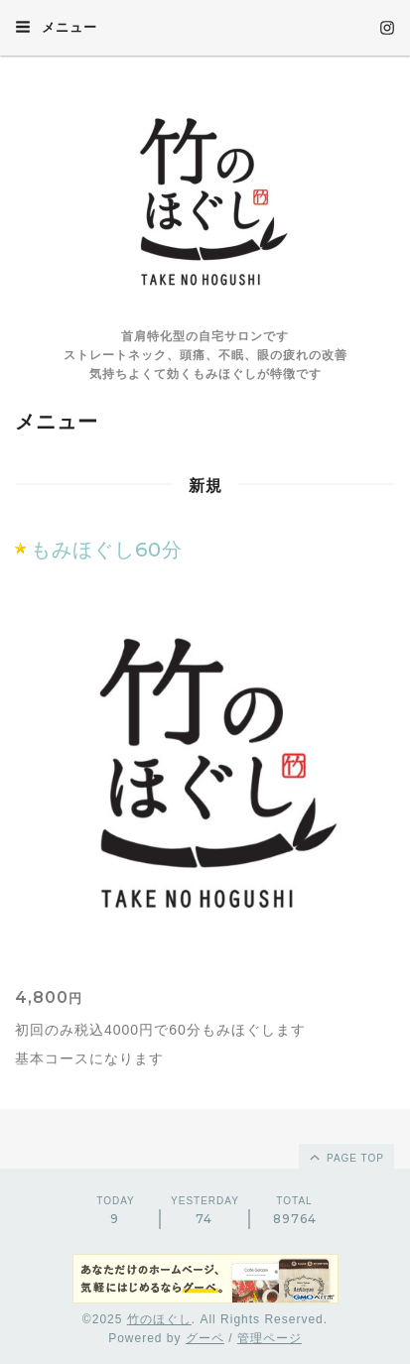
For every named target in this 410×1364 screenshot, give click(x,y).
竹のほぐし (159, 1319)
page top (345, 1157)
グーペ (205, 1338)
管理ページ (269, 1338)
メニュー (56, 27)
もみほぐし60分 (107, 549)
